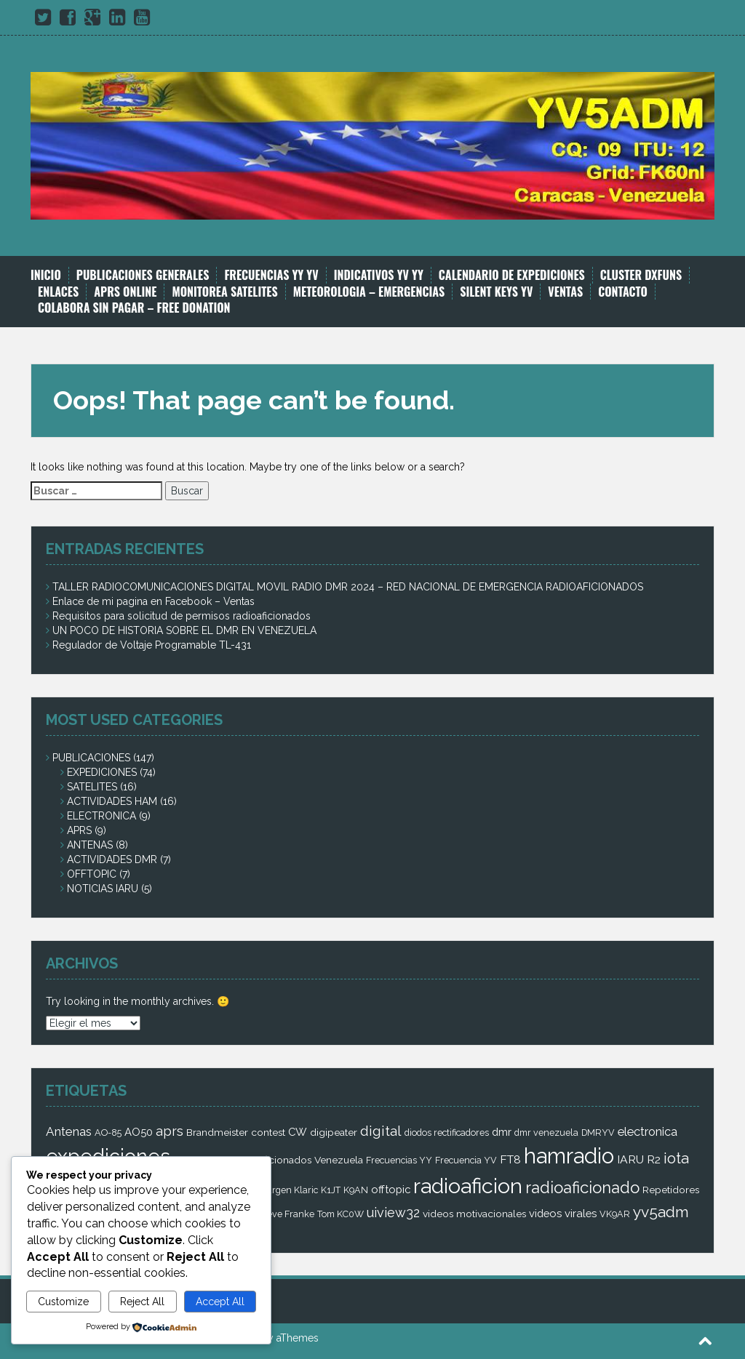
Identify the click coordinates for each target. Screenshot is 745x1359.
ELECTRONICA (101, 816)
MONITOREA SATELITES (224, 292)
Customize (63, 1301)
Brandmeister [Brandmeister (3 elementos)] (217, 1132)
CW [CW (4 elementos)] (297, 1132)
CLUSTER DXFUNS (641, 275)
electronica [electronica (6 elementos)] (647, 1131)
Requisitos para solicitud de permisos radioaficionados (181, 616)
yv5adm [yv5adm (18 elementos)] (661, 1212)
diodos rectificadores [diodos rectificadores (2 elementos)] (447, 1132)
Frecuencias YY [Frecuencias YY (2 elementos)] (399, 1160)
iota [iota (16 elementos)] (676, 1158)
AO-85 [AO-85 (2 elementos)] (108, 1132)
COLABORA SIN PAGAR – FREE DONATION (134, 308)
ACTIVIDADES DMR (112, 859)
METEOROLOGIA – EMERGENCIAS (369, 292)
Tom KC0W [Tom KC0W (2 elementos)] (340, 1213)
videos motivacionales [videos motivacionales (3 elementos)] (474, 1213)
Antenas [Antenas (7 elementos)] (69, 1131)
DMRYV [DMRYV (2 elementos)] (598, 1132)
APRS (79, 830)
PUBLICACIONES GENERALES (143, 275)
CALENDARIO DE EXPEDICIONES (512, 275)
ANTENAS (90, 845)
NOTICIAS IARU (102, 888)
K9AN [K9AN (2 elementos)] (355, 1189)
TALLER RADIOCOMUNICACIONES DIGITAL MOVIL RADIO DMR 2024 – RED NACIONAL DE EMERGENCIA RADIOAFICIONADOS (347, 587)
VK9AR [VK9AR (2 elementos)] (614, 1213)
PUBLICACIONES (91, 757)
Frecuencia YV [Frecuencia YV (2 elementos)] (466, 1160)
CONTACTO (623, 292)
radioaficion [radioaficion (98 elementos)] (467, 1186)
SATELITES (92, 787)
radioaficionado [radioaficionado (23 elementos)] (582, 1187)
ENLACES (58, 292)
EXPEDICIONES (102, 772)
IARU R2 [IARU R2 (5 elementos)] (639, 1159)
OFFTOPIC (91, 874)
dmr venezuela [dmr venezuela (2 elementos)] (546, 1132)
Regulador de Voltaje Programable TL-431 (151, 645)
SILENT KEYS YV (496, 292)
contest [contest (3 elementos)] (268, 1132)
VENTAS (565, 292)
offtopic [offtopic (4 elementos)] (390, 1189)
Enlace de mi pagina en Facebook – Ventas (153, 601)
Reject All (142, 1301)
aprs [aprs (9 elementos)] (169, 1131)
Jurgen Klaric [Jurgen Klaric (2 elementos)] (290, 1189)
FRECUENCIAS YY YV (271, 275)
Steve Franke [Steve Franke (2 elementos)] (286, 1213)
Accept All (220, 1301)
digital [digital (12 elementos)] (381, 1131)
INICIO (46, 275)
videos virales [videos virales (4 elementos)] (563, 1213)
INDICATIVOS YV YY (378, 275)
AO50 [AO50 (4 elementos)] (138, 1132)
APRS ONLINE (125, 292)
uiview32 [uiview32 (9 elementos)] (393, 1212)
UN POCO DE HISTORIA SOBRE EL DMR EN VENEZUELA (184, 630)
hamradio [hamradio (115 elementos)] (569, 1155)
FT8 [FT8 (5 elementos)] (510, 1159)
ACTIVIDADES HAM (112, 801)
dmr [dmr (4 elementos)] (501, 1132)
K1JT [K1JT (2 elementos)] (330, 1189)
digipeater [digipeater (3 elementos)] (333, 1132)
